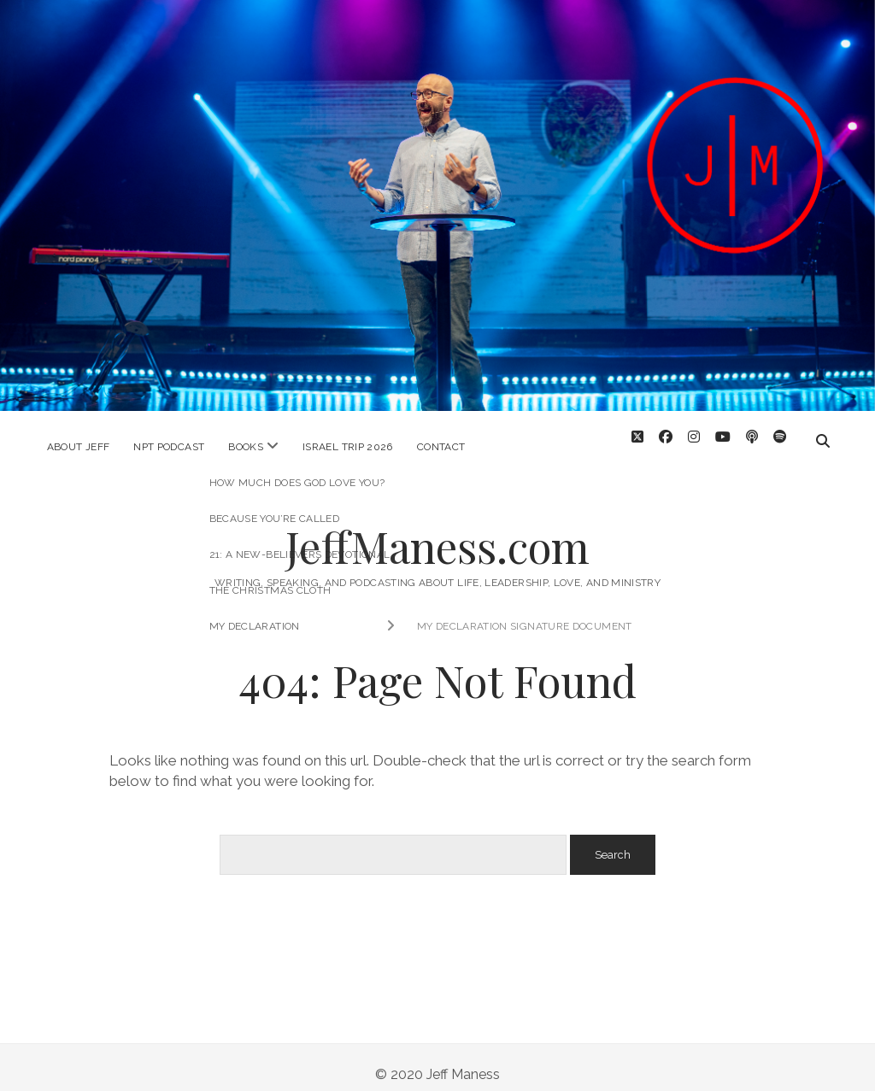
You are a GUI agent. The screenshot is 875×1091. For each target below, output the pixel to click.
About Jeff (78, 447)
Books (245, 447)
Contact (441, 447)
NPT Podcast (168, 447)
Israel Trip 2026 (347, 447)
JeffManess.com (437, 531)
